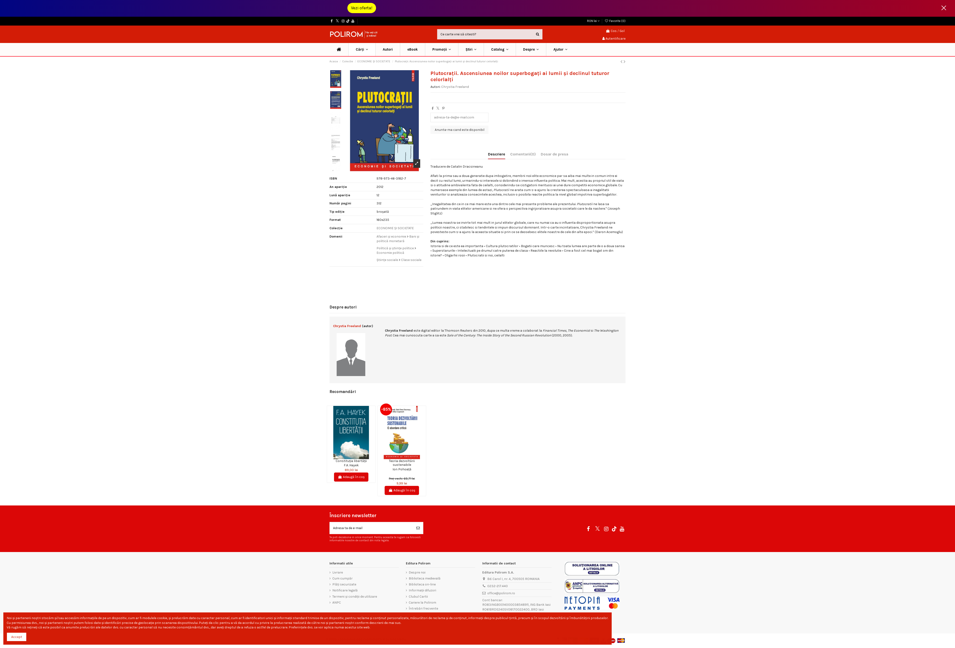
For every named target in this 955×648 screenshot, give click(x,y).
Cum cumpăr (342, 578)
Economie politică (390, 253)
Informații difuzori (422, 590)
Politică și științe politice (395, 248)
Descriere (496, 154)
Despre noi (417, 572)
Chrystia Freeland (455, 87)
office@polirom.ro (501, 593)
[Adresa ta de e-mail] (371, 528)
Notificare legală (345, 590)
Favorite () (615, 21)
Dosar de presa (554, 154)
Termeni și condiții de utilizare (354, 597)
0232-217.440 (497, 586)
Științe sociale (387, 260)
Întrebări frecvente (423, 608)
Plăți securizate (344, 584)
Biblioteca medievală (424, 578)
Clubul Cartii (418, 597)
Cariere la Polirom (422, 602)
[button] (441, 49)
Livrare (337, 572)
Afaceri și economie (391, 236)
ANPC (336, 602)
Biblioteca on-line (422, 584)
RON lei (593, 21)
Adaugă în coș (351, 477)
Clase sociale (411, 260)
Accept (16, 637)
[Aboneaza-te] (418, 528)
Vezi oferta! (361, 8)
